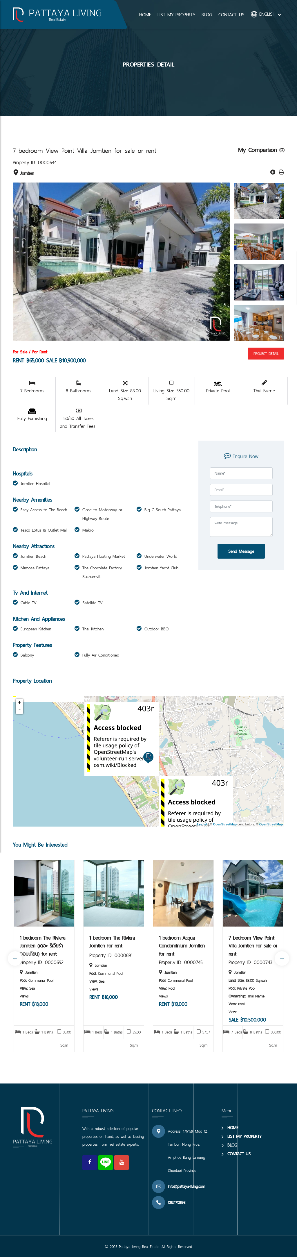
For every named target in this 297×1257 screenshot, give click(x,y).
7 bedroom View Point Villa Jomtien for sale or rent (253, 945)
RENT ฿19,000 (173, 1004)
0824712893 (176, 1202)
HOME (145, 14)
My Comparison (258, 150)
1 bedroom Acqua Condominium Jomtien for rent (182, 945)
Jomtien (23, 173)
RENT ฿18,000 (34, 1004)
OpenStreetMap (225, 824)
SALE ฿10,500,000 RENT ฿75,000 (247, 1023)
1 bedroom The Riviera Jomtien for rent (112, 942)
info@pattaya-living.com (186, 1186)
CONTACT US (231, 14)
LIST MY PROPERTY (176, 14)
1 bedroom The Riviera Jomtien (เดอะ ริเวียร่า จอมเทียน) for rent (42, 945)
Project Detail (265, 353)
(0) (281, 150)
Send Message (241, 551)
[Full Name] (241, 473)
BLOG (207, 14)
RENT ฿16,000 (103, 997)
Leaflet (202, 824)
